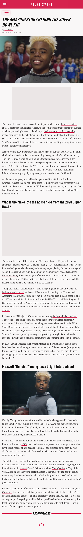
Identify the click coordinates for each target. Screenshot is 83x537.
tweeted (15, 183)
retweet (23, 468)
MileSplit (19, 296)
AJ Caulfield (9, 30)
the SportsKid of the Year (65, 316)
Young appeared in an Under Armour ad (30, 343)
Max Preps (11, 482)
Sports (6, 12)
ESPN (24, 444)
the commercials (50, 127)
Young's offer (58, 468)
